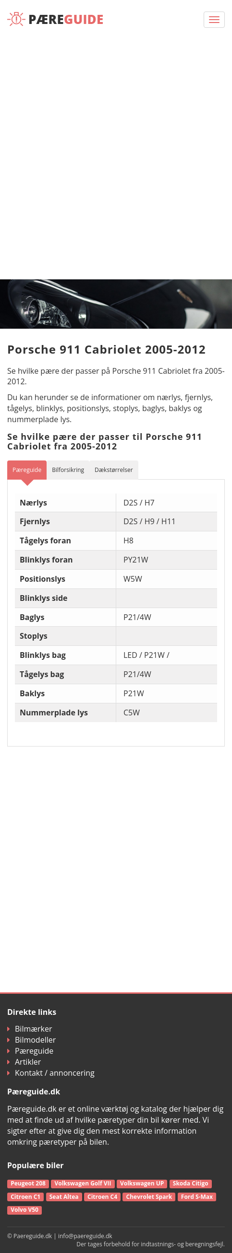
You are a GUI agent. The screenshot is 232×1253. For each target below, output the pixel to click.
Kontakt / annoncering (51, 1073)
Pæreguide (30, 1051)
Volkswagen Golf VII (82, 1183)
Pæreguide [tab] (26, 470)
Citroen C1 (25, 1197)
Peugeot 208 (28, 1183)
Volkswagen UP (142, 1183)
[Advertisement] (116, 159)
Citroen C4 (102, 1197)
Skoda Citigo (190, 1183)
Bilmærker (29, 1028)
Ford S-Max (197, 1197)
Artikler (24, 1062)
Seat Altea (64, 1197)
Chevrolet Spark (149, 1197)
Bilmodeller (31, 1040)
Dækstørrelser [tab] (114, 470)
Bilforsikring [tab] (68, 470)
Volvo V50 (24, 1210)
